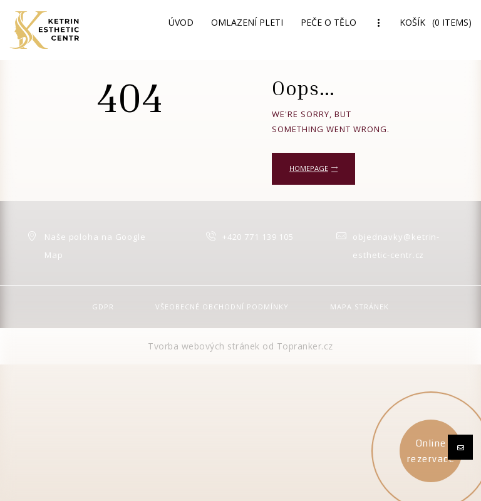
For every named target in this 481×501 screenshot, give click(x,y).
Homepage (308, 168)
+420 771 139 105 (258, 236)
